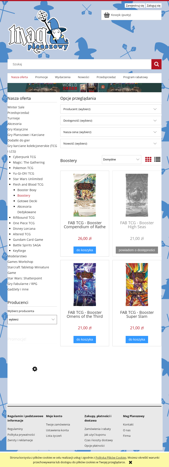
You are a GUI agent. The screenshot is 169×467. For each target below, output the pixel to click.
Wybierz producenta (20, 311)
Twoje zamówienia (58, 424)
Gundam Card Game (28, 239)
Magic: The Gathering (29, 162)
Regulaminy (15, 429)
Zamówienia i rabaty (97, 429)
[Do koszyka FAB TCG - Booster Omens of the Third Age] (84, 339)
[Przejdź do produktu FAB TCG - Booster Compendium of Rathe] (84, 195)
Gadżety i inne (18, 289)
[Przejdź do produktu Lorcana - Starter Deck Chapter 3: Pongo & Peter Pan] (32, 389)
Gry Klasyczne (17, 129)
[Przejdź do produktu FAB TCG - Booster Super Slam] (137, 284)
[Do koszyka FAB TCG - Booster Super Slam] (137, 339)
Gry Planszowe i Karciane (25, 135)
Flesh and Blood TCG (28, 184)
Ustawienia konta (57, 430)
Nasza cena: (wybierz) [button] (77, 132)
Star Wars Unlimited (28, 179)
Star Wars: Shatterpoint (24, 278)
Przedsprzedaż (18, 113)
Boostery (23, 195)
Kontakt (128, 424)
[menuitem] (19, 77)
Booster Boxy (26, 190)
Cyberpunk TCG (24, 157)
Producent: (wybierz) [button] (76, 109)
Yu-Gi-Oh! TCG (23, 173)
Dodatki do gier (18, 140)
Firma (126, 436)
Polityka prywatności (21, 435)
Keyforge (19, 251)
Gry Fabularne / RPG (22, 284)
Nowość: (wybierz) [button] (75, 143)
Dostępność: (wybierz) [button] (77, 120)
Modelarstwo (17, 256)
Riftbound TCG (24, 217)
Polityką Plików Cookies (111, 457)
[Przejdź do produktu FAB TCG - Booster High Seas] (137, 195)
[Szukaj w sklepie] (80, 64)
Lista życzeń (54, 436)
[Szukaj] (156, 64)
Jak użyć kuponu (95, 435)
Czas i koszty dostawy (98, 440)
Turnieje (13, 118)
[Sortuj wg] (121, 159)
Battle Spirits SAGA (27, 245)
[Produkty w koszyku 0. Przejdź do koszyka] (117, 15)
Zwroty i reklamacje (20, 440)
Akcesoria (14, 124)
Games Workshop (20, 262)
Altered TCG (22, 234)
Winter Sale (15, 107)
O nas (126, 430)
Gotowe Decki (27, 201)
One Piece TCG (24, 223)
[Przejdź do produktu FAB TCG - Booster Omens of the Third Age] (84, 284)
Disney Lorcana (24, 228)
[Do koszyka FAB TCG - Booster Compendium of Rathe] (84, 250)
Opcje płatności (94, 446)
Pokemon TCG (23, 168)
